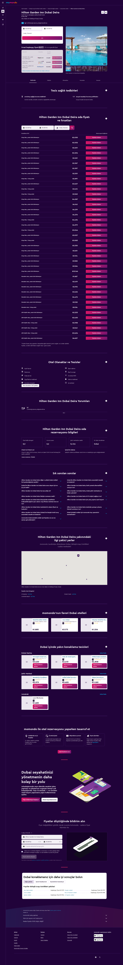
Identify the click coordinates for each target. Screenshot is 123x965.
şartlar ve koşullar (36, 860)
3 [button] (34, 48)
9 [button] (58, 48)
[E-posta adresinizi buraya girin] (43, 846)
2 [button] (58, 44)
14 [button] (50, 52)
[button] (3, 2)
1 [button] (54, 44)
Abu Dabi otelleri (28, 890)
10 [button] (34, 52)
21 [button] (50, 56)
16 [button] (58, 52)
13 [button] (46, 52)
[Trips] (3, 19)
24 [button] (34, 60)
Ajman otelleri (27, 895)
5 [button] (42, 48)
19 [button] (42, 56)
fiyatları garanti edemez (55, 910)
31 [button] (34, 64)
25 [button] (38, 60)
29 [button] (54, 60)
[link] (40, 665)
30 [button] (59, 60)
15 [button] (54, 52)
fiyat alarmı (95, 742)
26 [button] (42, 60)
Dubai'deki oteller (64, 8)
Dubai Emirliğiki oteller (53, 8)
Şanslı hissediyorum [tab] (41, 881)
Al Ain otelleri (27, 892)
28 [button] (50, 60)
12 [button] (42, 52)
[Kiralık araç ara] (3, 15)
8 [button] (54, 48)
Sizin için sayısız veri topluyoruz (65, 918)
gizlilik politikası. (45, 860)
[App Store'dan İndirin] (98, 939)
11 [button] (38, 52)
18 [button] (38, 56)
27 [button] (46, 60)
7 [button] (50, 48)
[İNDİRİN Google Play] (98, 935)
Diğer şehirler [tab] (28, 881)
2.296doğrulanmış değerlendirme (37, 23)
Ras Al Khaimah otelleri (71, 892)
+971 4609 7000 (26, 20)
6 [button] (46, 48)
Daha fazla (103, 653)
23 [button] (58, 56)
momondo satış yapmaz (65, 915)
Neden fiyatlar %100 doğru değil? (65, 921)
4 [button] (38, 48)
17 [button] (34, 56)
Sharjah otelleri (69, 890)
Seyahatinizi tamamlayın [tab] (57, 881)
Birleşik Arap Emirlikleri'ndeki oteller (37, 8)
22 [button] (54, 56)
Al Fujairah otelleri (69, 895)
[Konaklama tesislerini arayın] (3, 11)
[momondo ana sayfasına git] (11, 2)
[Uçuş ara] (3, 7)
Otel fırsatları (24, 8)
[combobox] (43, 837)
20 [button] (46, 56)
